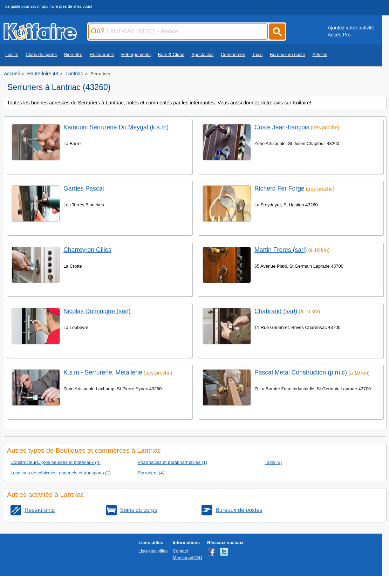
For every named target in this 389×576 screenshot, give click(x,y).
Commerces (233, 54)
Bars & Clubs (171, 54)
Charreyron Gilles (87, 249)
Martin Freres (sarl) (280, 249)
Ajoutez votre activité (351, 27)
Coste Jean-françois (281, 127)
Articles (320, 54)
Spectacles (202, 54)
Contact (180, 551)
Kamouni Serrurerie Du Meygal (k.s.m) (116, 127)
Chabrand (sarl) (275, 311)
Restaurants (102, 54)
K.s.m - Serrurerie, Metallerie (102, 372)
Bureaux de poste (287, 54)
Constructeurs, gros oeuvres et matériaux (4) (56, 462)
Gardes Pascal (83, 188)
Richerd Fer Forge (279, 188)
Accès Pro (339, 34)
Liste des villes (153, 551)
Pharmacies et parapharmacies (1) (172, 462)
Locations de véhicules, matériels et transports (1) (61, 472)
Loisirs (11, 54)
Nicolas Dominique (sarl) (97, 311)
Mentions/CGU (187, 557)
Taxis (257, 54)
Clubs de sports (41, 54)
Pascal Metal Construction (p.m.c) (300, 372)
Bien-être (73, 54)
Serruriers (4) (151, 472)
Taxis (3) (273, 462)
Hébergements (136, 54)
